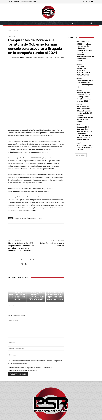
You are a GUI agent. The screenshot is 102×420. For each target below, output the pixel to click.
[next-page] (13, 280)
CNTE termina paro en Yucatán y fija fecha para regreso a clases (55, 272)
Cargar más (80, 118)
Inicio (10, 31)
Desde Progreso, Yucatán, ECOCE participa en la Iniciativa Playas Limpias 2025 (85, 78)
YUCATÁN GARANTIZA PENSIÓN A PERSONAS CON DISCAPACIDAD (36, 272)
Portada (36, 269)
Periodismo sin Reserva (23, 57)
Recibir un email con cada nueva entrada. (24, 345)
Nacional (79, 83)
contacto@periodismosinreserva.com (56, 410)
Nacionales (31, 191)
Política (15, 31)
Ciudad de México (20, 191)
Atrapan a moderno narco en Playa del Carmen (84, 110)
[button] (91, 23)
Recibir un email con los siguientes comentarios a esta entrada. (31, 342)
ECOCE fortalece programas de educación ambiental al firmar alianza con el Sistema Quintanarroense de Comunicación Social (17, 270)
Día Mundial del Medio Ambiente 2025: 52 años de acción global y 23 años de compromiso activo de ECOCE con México (85, 89)
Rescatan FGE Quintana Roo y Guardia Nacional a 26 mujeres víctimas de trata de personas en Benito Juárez (84, 100)
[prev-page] (9, 280)
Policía (78, 95)
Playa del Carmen (17, 264)
